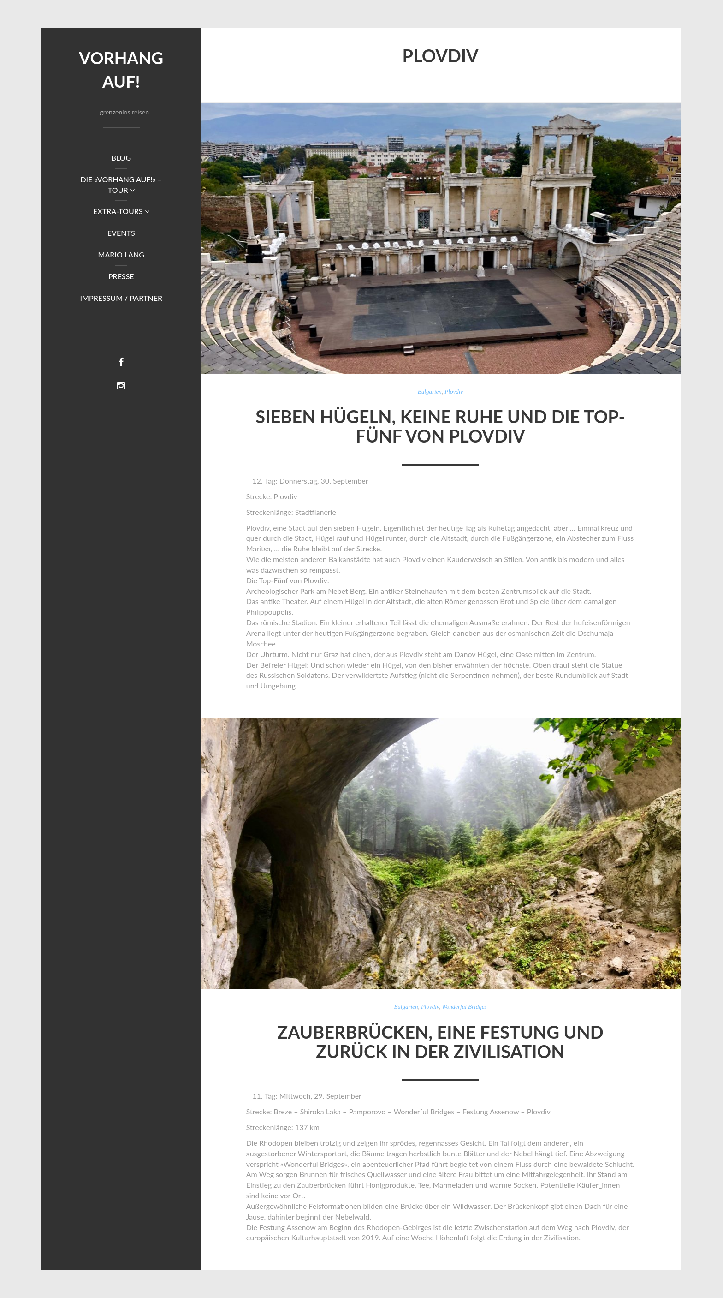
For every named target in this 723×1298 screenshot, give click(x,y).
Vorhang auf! (121, 69)
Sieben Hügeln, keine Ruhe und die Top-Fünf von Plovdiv (440, 426)
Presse (121, 276)
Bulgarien (430, 391)
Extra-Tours (121, 211)
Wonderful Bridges (464, 1006)
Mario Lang (121, 254)
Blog (121, 157)
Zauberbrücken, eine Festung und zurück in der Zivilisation (440, 1041)
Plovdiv (453, 391)
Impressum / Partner (121, 297)
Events (121, 232)
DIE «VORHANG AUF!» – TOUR (121, 184)
